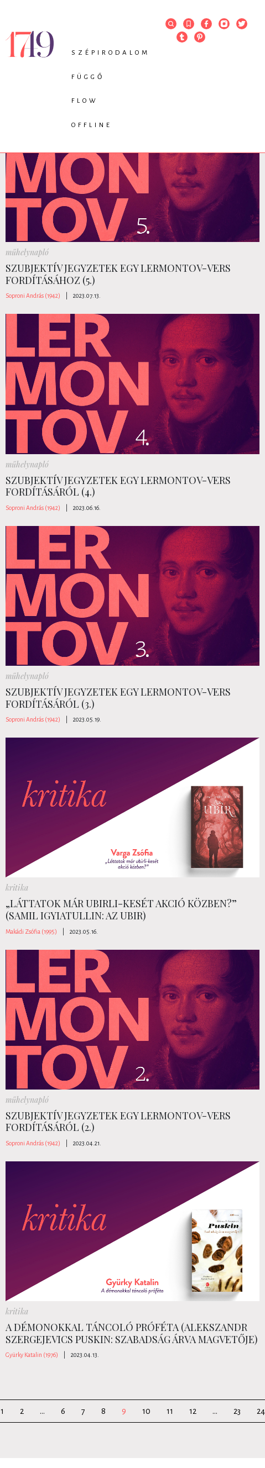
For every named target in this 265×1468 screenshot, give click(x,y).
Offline (91, 125)
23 (237, 1411)
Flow (84, 100)
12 (192, 1411)
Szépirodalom (110, 52)
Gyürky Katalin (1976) (32, 1354)
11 (170, 1411)
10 (146, 1411)
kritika (17, 887)
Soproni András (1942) (33, 295)
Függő (88, 77)
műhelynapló (27, 252)
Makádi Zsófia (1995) (31, 931)
